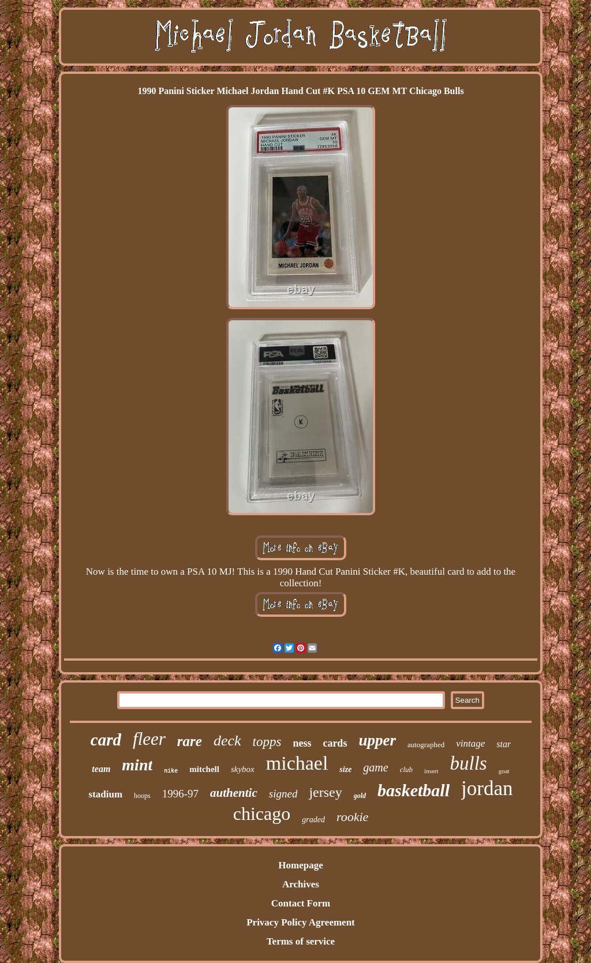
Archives (300, 884)
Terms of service (301, 941)
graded (313, 819)
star (503, 744)
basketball (413, 790)
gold (360, 796)
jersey (325, 792)
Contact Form (300, 903)
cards (335, 743)
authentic (233, 793)
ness (302, 743)
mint (137, 765)
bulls (468, 763)
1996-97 (180, 794)
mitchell (204, 769)
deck (227, 740)
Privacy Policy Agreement (300, 922)
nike (171, 771)
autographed (425, 744)
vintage (470, 743)
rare (189, 741)
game (375, 767)
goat (504, 770)
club (406, 769)
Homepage (300, 865)
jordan (487, 788)
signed (283, 794)
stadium (106, 794)
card (106, 739)
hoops (142, 796)
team (101, 769)
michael (297, 763)
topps (267, 742)
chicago (262, 813)
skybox (243, 769)
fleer (149, 739)
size (345, 769)
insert (431, 770)
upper (377, 740)
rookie (352, 817)
